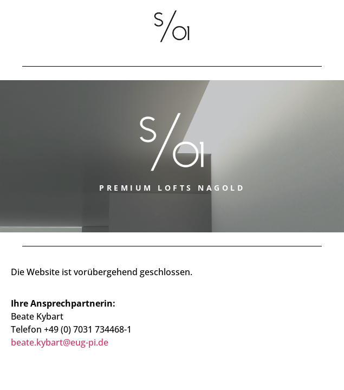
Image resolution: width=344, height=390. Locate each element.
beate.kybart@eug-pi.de (59, 342)
